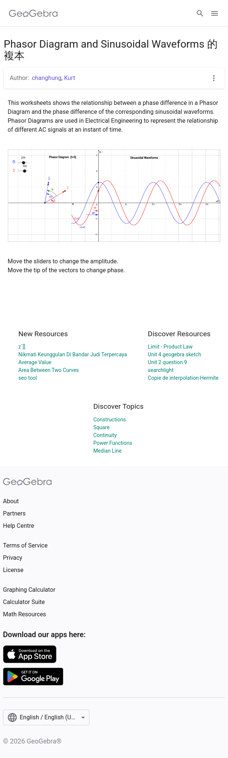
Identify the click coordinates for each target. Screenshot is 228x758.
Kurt (69, 77)
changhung (46, 77)
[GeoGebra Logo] (33, 13)
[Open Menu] (214, 13)
